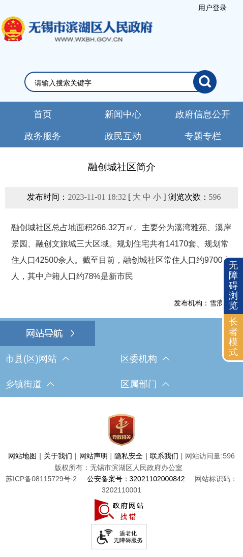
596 (215, 197)
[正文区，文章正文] (121, 233)
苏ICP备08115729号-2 (41, 479)
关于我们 (58, 456)
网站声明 (93, 456)
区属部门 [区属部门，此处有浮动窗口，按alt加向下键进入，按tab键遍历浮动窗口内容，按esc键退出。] (144, 384)
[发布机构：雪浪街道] (121, 303)
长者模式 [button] (233, 337)
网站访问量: (204, 456)
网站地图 (22, 456)
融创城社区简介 (122, 167)
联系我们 (164, 456)
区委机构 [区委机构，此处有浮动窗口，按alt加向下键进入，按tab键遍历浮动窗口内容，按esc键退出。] (144, 359)
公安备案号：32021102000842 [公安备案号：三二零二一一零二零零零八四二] (136, 479)
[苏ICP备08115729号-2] (41, 479)
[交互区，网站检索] (121, 82)
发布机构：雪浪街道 (206, 303)
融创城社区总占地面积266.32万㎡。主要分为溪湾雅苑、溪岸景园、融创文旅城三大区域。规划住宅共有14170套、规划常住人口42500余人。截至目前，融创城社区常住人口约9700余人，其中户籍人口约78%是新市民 (121, 252)
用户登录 (212, 8)
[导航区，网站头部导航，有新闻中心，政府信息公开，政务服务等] (121, 124)
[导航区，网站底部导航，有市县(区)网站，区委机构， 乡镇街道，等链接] (121, 359)
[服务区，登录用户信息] (212, 7)
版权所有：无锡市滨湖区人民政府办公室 (118, 467)
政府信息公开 (202, 114)
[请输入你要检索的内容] (114, 82)
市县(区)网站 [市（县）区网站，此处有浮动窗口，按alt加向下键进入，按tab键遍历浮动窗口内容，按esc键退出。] (37, 359)
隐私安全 (128, 456)
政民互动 (123, 136)
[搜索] (205, 82)
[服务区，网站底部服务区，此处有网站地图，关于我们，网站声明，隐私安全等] (121, 479)
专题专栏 (203, 136)
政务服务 (42, 136)
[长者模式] (233, 337)
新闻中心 (123, 114)
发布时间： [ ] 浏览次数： (124, 197)
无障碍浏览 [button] (233, 285)
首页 (43, 114)
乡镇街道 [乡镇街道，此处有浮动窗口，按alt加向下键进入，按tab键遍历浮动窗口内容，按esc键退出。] (29, 384)
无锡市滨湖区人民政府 (76, 39)
